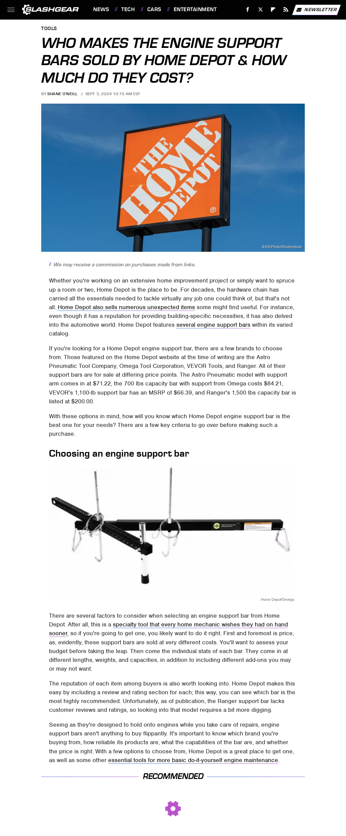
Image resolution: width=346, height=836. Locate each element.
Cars (154, 9)
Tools (49, 29)
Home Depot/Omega (277, 599)
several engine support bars (213, 324)
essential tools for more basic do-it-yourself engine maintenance (193, 760)
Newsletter (316, 10)
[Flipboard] (273, 9)
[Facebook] (248, 9)
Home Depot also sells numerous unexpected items (126, 307)
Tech (128, 9)
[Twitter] (260, 9)
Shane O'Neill (62, 93)
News (101, 9)
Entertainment (195, 9)
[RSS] (286, 9)
